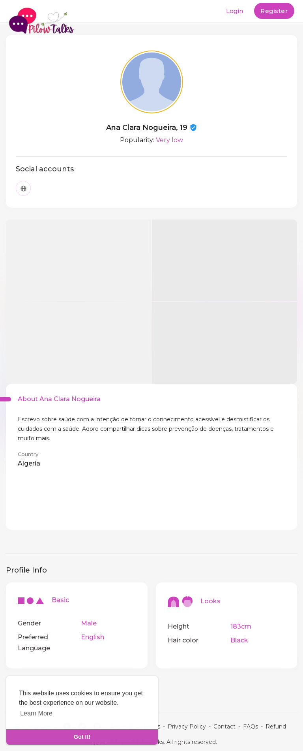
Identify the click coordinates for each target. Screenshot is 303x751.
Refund (276, 726)
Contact (224, 726)
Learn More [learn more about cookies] (36, 713)
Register (274, 11)
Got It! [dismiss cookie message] (82, 737)
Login (234, 11)
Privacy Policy (187, 726)
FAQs (250, 726)
